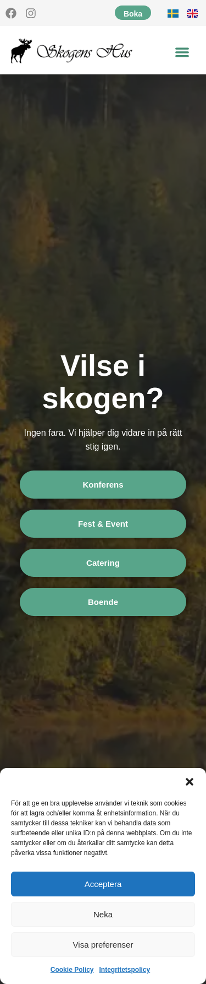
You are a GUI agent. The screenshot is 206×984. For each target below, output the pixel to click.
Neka (103, 914)
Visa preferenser (103, 944)
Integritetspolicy (125, 970)
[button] (189, 781)
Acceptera (103, 884)
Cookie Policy (72, 970)
